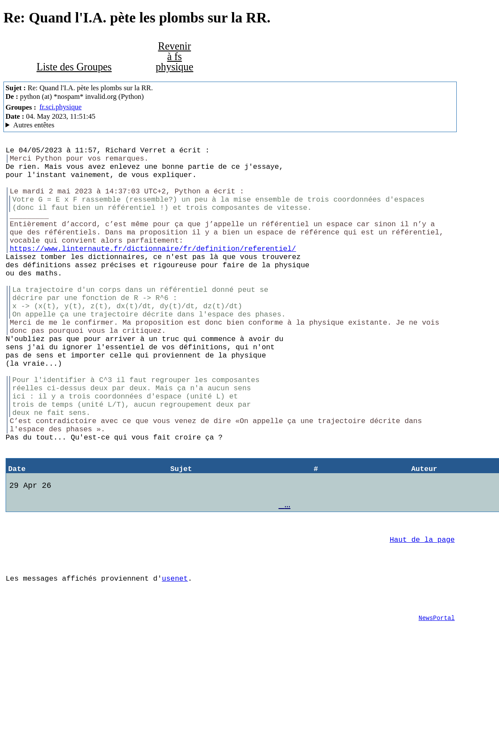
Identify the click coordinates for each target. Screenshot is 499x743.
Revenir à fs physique (174, 56)
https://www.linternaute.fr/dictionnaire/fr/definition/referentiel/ (152, 270)
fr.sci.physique (60, 107)
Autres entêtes (33, 125)
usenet (175, 658)
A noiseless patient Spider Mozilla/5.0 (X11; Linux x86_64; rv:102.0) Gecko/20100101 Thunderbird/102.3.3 (230, 125)
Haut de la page (422, 614)
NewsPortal (437, 703)
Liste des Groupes (74, 67)
